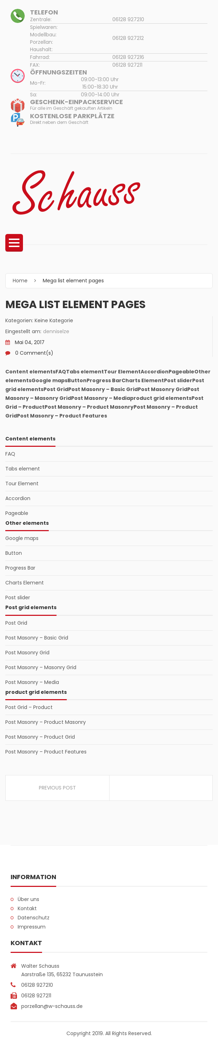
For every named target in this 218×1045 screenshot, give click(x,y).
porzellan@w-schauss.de (52, 1006)
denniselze (56, 331)
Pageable (16, 513)
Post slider (17, 597)
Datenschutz (33, 917)
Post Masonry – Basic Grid (36, 637)
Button (13, 553)
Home (20, 280)
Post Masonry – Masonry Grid (40, 667)
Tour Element (22, 483)
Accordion (17, 498)
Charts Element (24, 582)
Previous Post (57, 787)
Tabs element (22, 468)
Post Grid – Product (29, 707)
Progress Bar (20, 567)
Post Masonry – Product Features (46, 751)
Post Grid (16, 622)
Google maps (22, 538)
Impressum (32, 926)
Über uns (28, 899)
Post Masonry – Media (32, 682)
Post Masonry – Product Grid (40, 736)
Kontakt (27, 908)
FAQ (10, 453)
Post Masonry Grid (27, 652)
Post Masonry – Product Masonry (45, 722)
